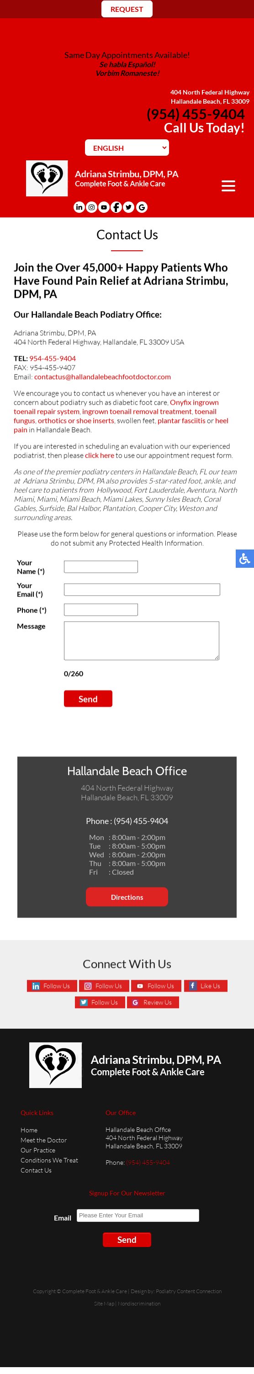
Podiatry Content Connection (189, 1298)
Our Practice (38, 1157)
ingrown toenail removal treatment (137, 412)
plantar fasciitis (182, 421)
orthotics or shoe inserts (76, 421)
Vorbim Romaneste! (127, 73)
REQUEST (127, 9)
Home (29, 1137)
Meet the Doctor (44, 1147)
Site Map (104, 1310)
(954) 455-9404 (196, 113)
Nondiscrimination (139, 1310)
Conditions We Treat (49, 1167)
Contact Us (36, 1177)
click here (99, 456)
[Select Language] (127, 147)
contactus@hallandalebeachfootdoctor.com (102, 378)
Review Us (157, 1010)
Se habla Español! (127, 64)
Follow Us (56, 993)
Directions (127, 907)
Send (86, 707)
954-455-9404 (52, 359)
